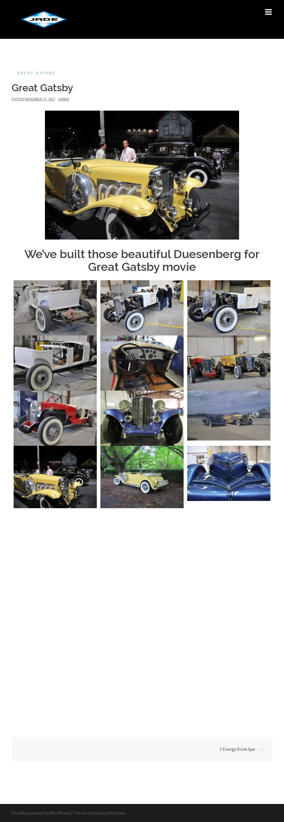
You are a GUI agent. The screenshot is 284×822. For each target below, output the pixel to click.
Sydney (95, 813)
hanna (64, 99)
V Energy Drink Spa (237, 749)
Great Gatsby (36, 73)
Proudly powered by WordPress (41, 813)
